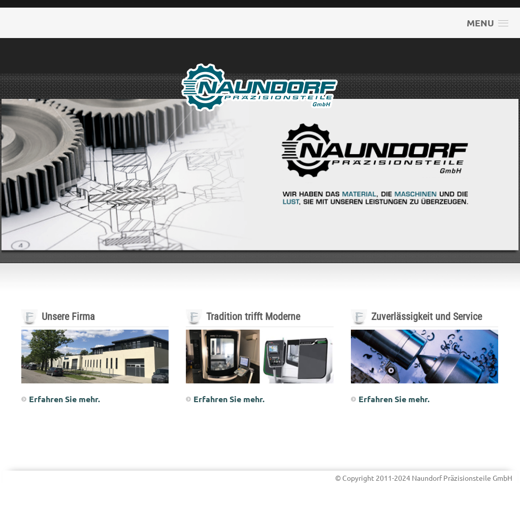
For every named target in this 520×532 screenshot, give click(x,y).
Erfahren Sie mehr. (64, 399)
